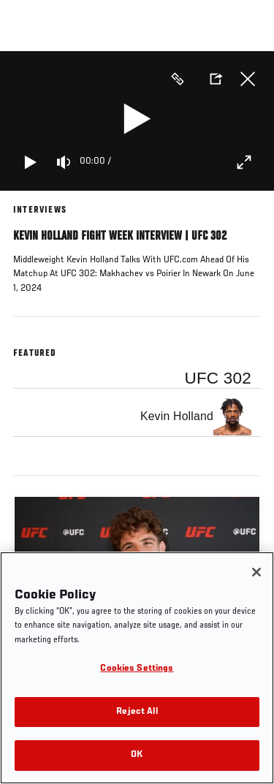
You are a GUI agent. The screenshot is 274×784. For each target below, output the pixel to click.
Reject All (136, 712)
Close (247, 79)
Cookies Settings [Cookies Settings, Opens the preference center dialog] (136, 669)
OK (136, 755)
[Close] (256, 572)
